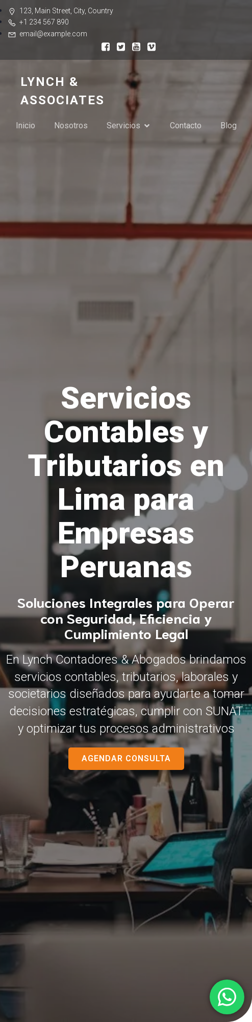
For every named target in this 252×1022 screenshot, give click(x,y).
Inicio (25, 125)
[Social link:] (103, 46)
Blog (228, 125)
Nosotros (71, 125)
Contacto (185, 125)
